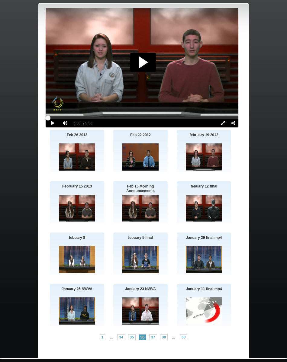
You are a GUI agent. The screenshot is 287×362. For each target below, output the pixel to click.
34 (121, 337)
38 (164, 337)
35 (132, 337)
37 (153, 337)
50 (183, 337)
